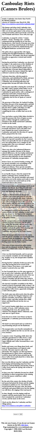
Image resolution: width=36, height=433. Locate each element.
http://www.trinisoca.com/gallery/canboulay (16, 405)
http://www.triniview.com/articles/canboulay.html (18, 24)
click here (24, 425)
